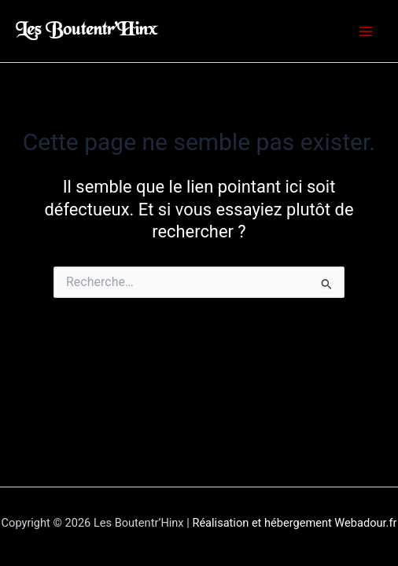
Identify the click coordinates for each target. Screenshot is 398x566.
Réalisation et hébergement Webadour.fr (294, 523)
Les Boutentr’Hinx (86, 30)
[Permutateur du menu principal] (365, 31)
